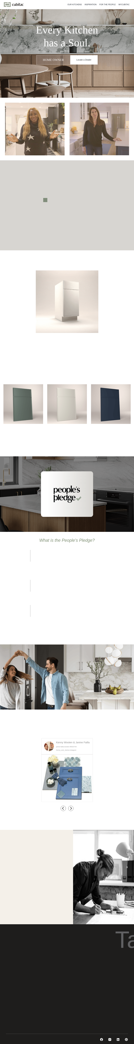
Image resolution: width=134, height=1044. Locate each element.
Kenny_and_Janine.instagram (66, 749)
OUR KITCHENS (75, 5)
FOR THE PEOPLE (107, 5)
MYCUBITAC (124, 5)
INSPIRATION (91, 5)
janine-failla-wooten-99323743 (66, 746)
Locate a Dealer (83, 60)
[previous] (63, 808)
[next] (70, 808)
